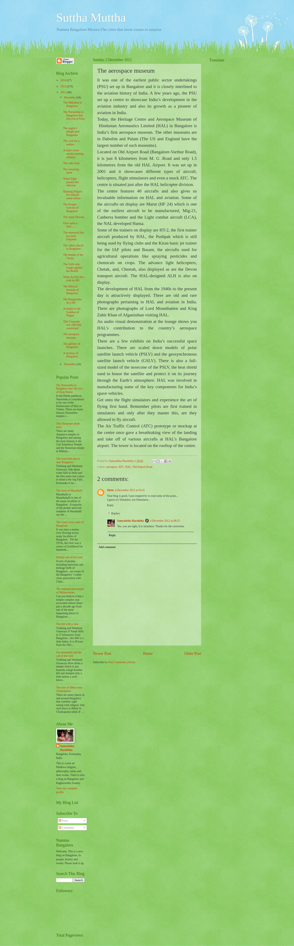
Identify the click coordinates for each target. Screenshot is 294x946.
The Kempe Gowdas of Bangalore (70, 208)
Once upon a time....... (70, 225)
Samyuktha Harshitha (130, 520)
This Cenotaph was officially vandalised (72, 325)
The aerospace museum (71, 336)
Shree (110, 490)
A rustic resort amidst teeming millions (73, 154)
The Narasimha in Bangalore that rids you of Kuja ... (74, 117)
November (70, 364)
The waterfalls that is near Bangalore (68, 460)
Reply (110, 505)
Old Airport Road (142, 466)
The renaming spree (71, 171)
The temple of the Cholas (73, 256)
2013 (63, 86)
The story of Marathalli (69, 490)
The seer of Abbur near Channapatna (69, 689)
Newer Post (102, 653)
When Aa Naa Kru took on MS (73, 279)
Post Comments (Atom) (121, 662)
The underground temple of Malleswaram (70, 590)
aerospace (111, 466)
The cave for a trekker (71, 142)
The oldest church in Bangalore (73, 247)
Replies (115, 513)
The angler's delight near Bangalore (71, 132)
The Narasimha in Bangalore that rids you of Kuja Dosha (69, 389)
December (70, 97)
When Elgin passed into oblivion (71, 182)
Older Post (192, 653)
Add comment (107, 547)
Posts (63, 820)
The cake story (71, 163)
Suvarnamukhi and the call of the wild (68, 654)
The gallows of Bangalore (71, 345)
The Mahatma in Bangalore (72, 104)
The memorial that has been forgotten (73, 236)
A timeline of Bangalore (70, 355)
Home (148, 653)
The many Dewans (73, 217)
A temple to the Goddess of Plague (71, 312)
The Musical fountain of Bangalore (71, 290)
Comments (66, 827)
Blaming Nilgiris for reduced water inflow (72, 195)
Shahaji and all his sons (69, 557)
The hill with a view (67, 624)
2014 (63, 80)
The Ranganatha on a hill (72, 301)
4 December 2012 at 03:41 (130, 490)
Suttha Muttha (91, 17)
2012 (63, 92)
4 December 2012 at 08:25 (165, 520)
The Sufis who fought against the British (72, 267)
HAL (128, 466)
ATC (121, 466)
